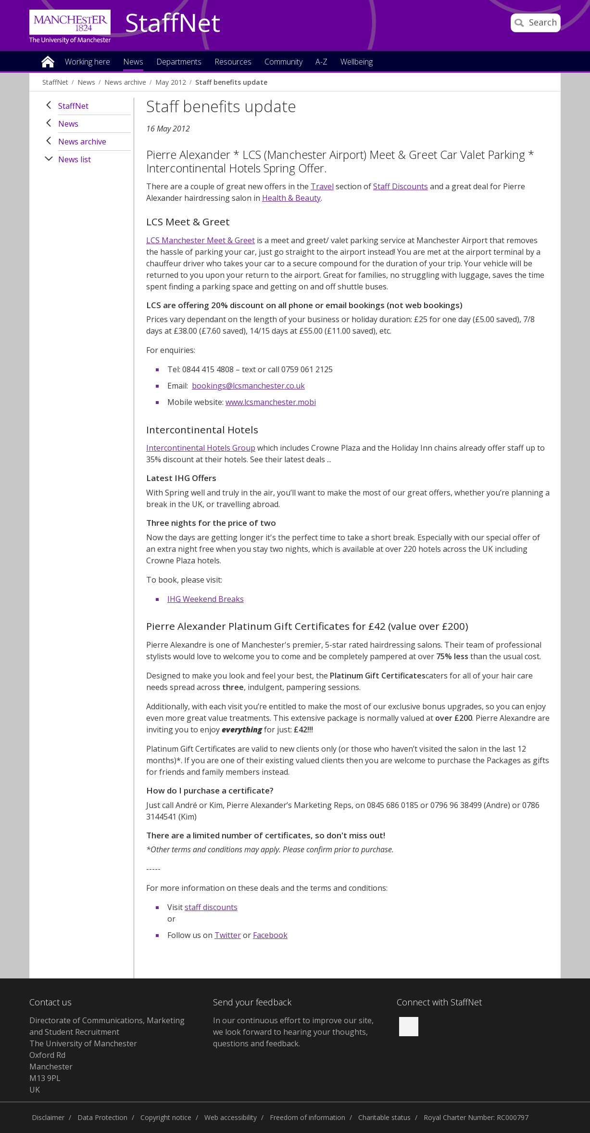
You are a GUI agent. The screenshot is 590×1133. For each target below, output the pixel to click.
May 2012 (170, 82)
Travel (322, 186)
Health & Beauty (291, 198)
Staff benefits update (231, 82)
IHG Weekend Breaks (205, 599)
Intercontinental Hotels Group (200, 448)
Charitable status (384, 1117)
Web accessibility (230, 1117)
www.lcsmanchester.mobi (271, 402)
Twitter (227, 935)
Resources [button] (232, 62)
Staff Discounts (400, 186)
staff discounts (211, 907)
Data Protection (102, 1117)
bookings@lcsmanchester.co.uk (248, 385)
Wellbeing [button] (356, 62)
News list (74, 159)
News (86, 82)
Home (47, 60)
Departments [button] (178, 62)
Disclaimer (48, 1117)
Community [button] (283, 62)
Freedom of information (307, 1117)
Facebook (270, 935)
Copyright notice (165, 1117)
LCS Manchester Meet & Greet (200, 240)
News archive (125, 82)
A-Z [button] (321, 62)
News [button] (133, 62)
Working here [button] (87, 62)
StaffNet (172, 23)
